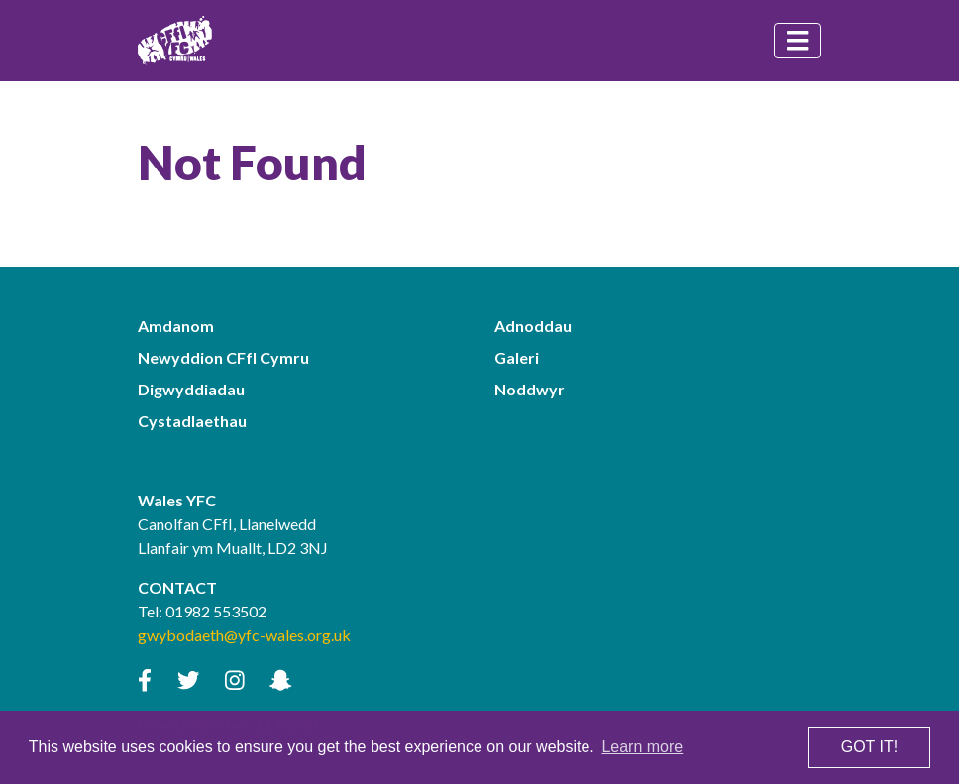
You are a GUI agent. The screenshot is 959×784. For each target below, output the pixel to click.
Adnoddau (533, 325)
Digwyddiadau (191, 389)
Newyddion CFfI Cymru (223, 357)
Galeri (516, 357)
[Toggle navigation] (797, 40)
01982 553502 (215, 611)
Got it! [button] (869, 746)
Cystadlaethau (192, 420)
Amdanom (176, 325)
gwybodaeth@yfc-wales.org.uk (244, 634)
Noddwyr (529, 389)
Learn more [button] (642, 746)
